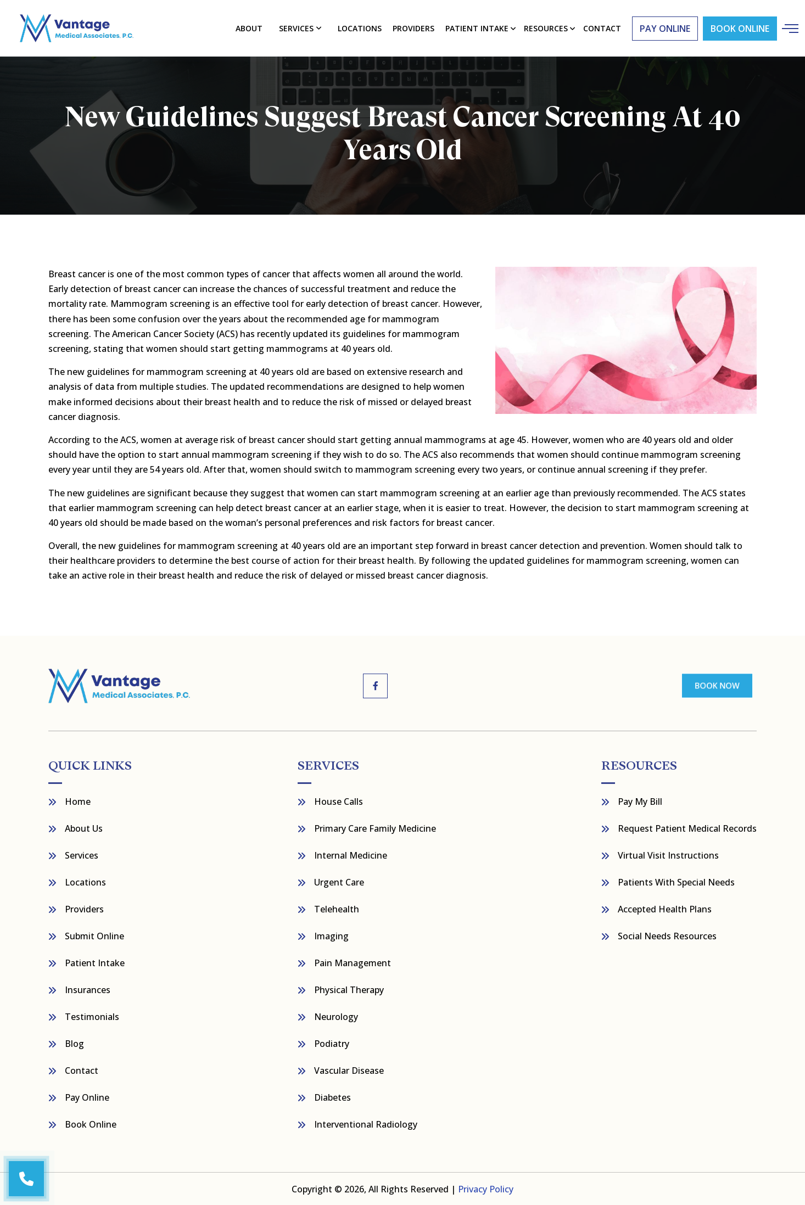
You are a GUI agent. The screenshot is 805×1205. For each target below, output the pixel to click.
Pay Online (87, 1097)
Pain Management (352, 962)
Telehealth (336, 909)
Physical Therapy (349, 989)
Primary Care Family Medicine (375, 828)
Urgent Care (339, 882)
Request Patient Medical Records (687, 828)
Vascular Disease (349, 1070)
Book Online (738, 28)
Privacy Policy (485, 1188)
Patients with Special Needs (676, 882)
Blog (74, 1043)
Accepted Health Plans (665, 909)
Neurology (336, 1016)
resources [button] (545, 28)
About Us (84, 828)
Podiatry (331, 1043)
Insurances (87, 989)
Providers (413, 28)
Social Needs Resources (667, 935)
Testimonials (92, 1016)
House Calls (338, 801)
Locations (360, 28)
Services (296, 28)
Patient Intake (95, 962)
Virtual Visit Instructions (668, 855)
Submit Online (94, 935)
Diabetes (332, 1097)
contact (601, 28)
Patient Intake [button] (476, 28)
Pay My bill (640, 801)
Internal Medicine (350, 855)
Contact (81, 1070)
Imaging (331, 935)
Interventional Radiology (365, 1124)
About (249, 28)
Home (78, 801)
